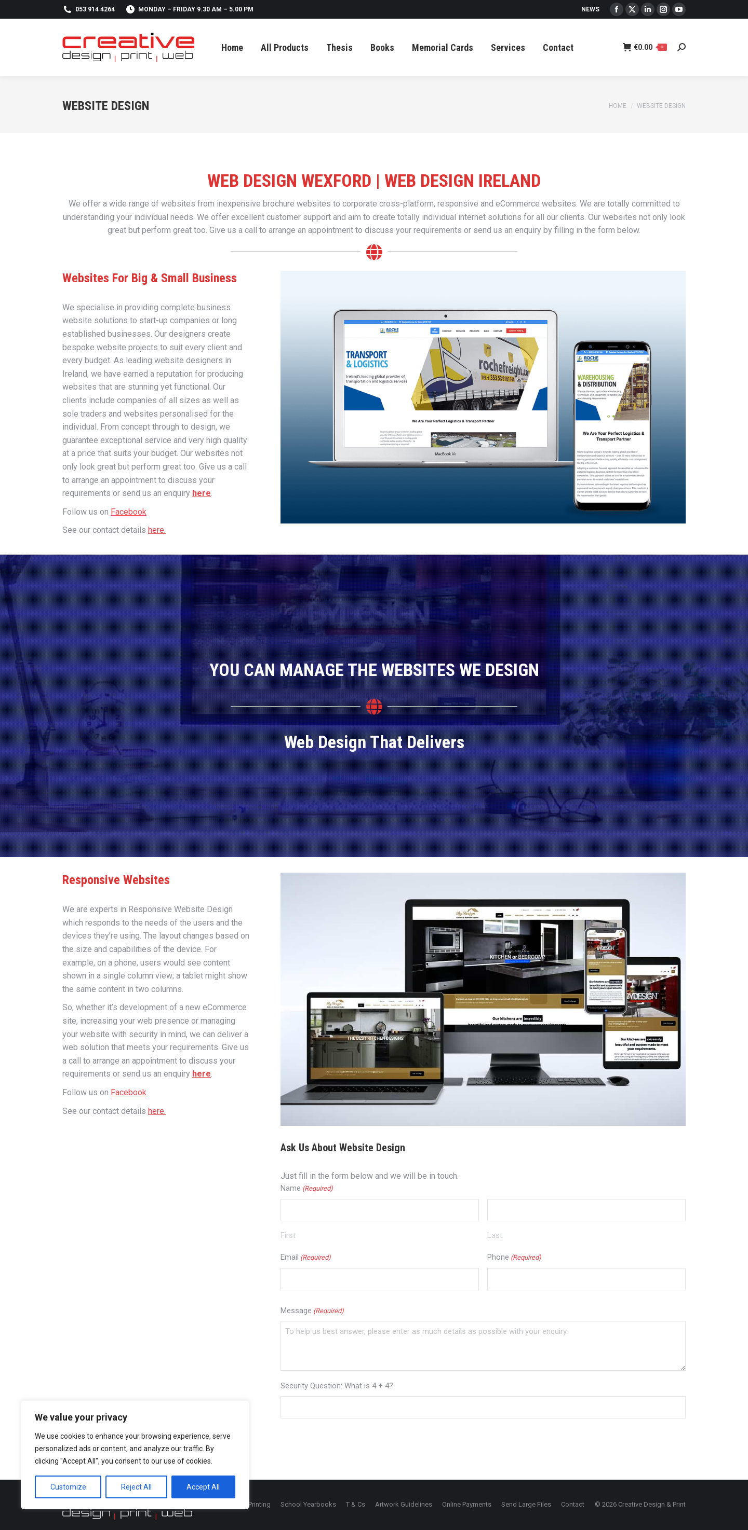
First (288, 1235)
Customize (68, 1487)
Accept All (203, 1487)
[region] (135, 1454)
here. (157, 530)
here (201, 493)
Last (494, 1235)
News (590, 9)
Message (312, 1311)
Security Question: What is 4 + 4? (336, 1385)
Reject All (136, 1487)
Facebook (128, 512)
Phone (514, 1258)
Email (305, 1258)
